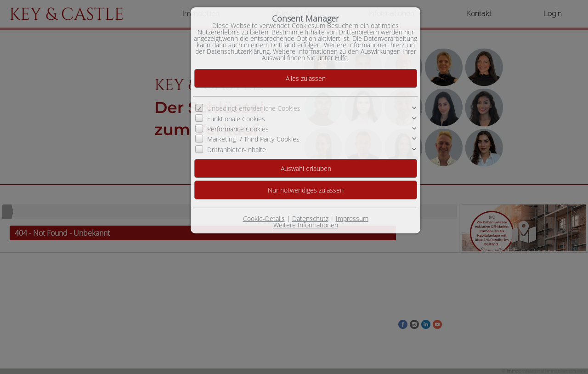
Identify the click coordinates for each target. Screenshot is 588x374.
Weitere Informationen (305, 225)
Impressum (352, 218)
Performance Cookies (238, 129)
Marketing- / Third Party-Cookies (253, 139)
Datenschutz (310, 218)
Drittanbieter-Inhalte (236, 149)
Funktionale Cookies (236, 118)
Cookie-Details (264, 218)
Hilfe (341, 57)
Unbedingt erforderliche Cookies (253, 108)
